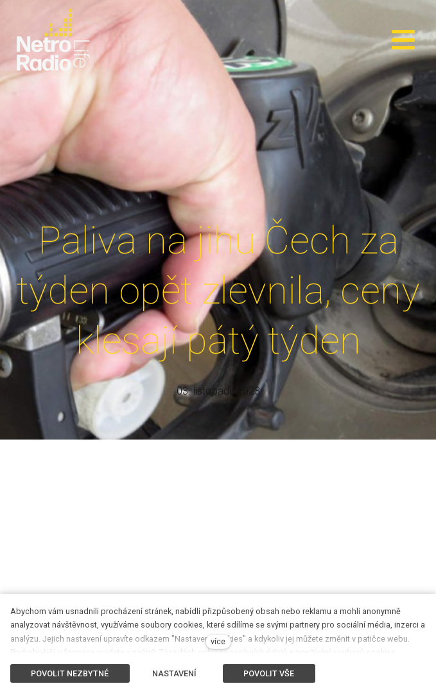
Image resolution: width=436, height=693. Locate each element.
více (218, 641)
